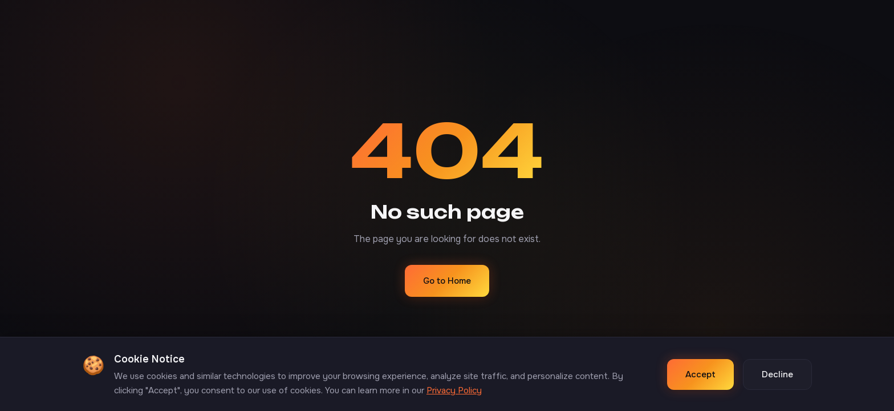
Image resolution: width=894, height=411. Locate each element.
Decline (777, 374)
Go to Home (447, 281)
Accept (700, 374)
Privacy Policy (454, 390)
